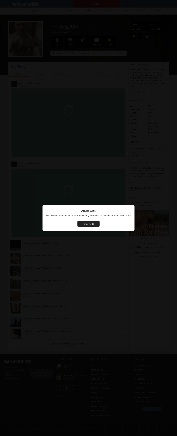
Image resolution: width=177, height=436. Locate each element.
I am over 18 (88, 224)
